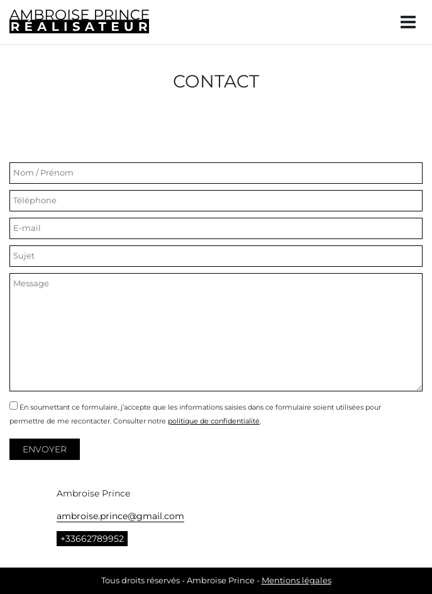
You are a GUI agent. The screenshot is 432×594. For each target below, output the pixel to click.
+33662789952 (92, 538)
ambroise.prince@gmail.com (120, 516)
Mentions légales (296, 580)
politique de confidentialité (214, 421)
